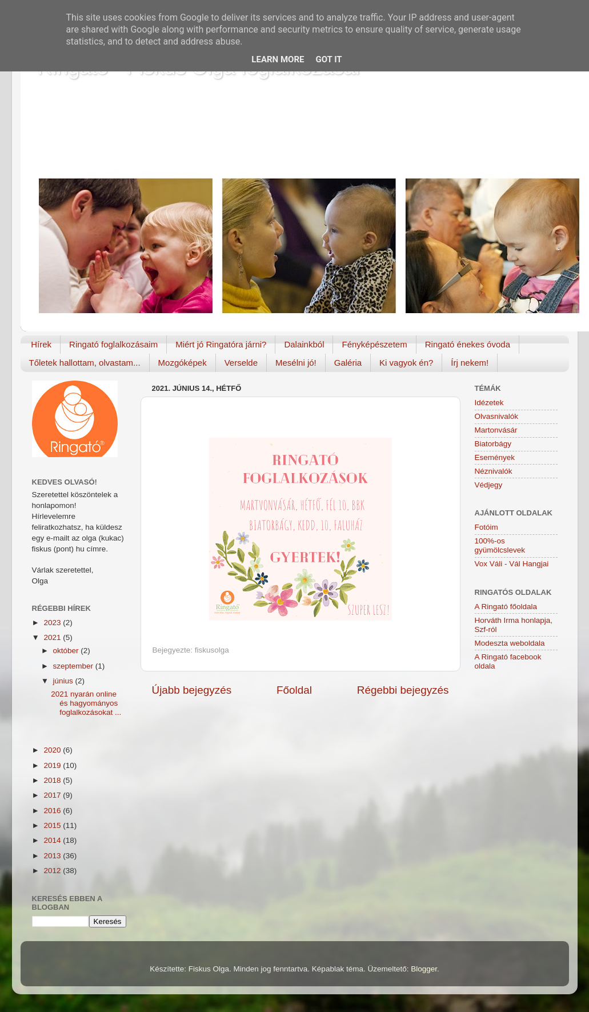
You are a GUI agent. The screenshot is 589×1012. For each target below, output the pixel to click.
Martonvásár (496, 430)
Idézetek (489, 402)
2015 (53, 825)
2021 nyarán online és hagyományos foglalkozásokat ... (86, 703)
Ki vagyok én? (406, 362)
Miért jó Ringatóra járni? (220, 344)
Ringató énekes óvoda (467, 344)
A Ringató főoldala (506, 606)
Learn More (277, 59)
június (64, 681)
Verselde (241, 362)
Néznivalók (493, 471)
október (67, 650)
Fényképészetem (374, 344)
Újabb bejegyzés (192, 690)
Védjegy (489, 485)
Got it (328, 59)
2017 (53, 795)
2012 (53, 870)
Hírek (41, 344)
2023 (53, 622)
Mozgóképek (182, 362)
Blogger (424, 969)
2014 (53, 840)
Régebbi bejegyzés (403, 690)
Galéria (348, 362)
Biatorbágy (493, 443)
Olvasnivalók (497, 416)
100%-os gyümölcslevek (500, 545)
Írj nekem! (469, 362)
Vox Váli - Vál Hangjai (512, 563)
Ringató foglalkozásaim (113, 344)
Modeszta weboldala (510, 643)
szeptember (74, 666)
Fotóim (486, 527)
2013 (53, 855)
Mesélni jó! (295, 362)
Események (495, 457)
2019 (53, 765)
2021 (53, 637)
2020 (53, 750)
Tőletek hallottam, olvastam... (85, 362)
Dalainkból (304, 344)
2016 (53, 810)
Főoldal (294, 690)
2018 (53, 780)
